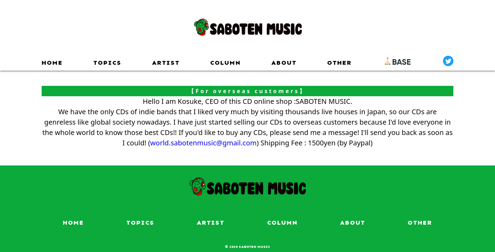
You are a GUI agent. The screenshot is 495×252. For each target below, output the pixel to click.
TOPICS (107, 62)
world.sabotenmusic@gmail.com (203, 142)
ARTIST (166, 62)
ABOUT (284, 62)
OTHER (339, 62)
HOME (52, 62)
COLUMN (225, 62)
